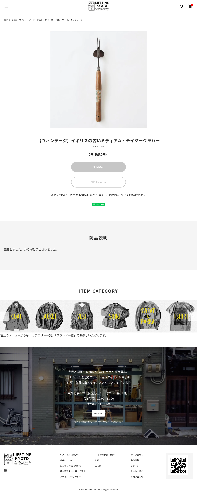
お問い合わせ (137, 476)
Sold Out (98, 167)
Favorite (98, 182)
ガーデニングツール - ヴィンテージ (66, 19)
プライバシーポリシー (70, 476)
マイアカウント (138, 454)
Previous (4, 316)
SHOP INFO (98, 413)
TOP (6, 19)
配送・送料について (69, 454)
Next (192, 316)
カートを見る (137, 471)
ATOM (98, 465)
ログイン (135, 465)
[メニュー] (6, 6)
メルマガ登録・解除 (104, 454)
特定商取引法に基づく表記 (87, 195)
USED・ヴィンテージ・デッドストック (29, 19)
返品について (59, 195)
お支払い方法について (70, 465)
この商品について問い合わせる (126, 195)
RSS (97, 460)
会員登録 (135, 460)
